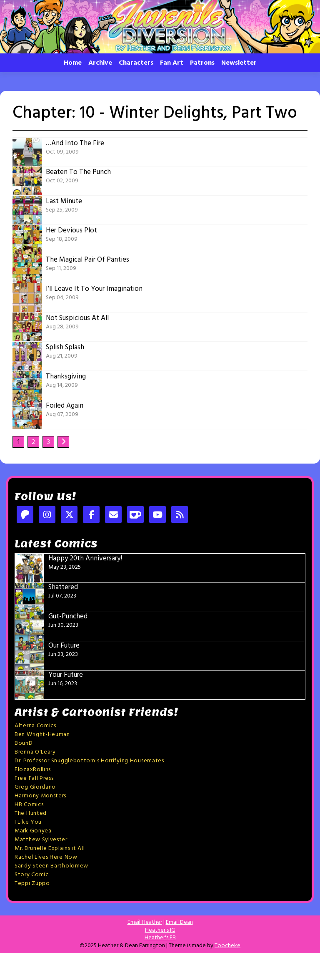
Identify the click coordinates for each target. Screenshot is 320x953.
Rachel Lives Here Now (46, 857)
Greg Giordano (35, 787)
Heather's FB (160, 938)
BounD (24, 743)
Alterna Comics (35, 726)
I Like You (28, 822)
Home (73, 63)
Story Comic (32, 875)
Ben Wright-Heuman (42, 734)
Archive (100, 63)
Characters (136, 63)
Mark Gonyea (33, 831)
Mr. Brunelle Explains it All (50, 848)
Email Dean (179, 922)
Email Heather (145, 922)
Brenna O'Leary (35, 752)
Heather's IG (160, 930)
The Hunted (31, 813)
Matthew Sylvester (41, 840)
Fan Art (171, 63)
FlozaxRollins (33, 769)
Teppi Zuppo (32, 883)
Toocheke (227, 945)
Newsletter (239, 63)
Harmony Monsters (40, 796)
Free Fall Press (34, 778)
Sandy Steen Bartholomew (51, 866)
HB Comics (29, 804)
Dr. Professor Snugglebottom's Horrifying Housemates (89, 761)
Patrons (202, 63)
